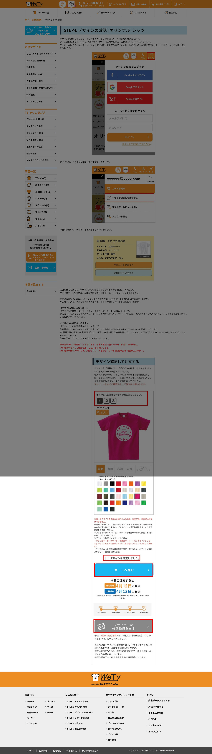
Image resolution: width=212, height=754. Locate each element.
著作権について (115, 728)
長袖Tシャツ (32, 712)
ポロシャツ (32, 706)
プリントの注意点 (116, 723)
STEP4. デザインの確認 (78, 717)
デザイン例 (113, 734)
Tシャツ (30, 701)
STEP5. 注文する (75, 723)
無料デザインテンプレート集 (120, 694)
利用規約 (57, 750)
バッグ (50, 712)
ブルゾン (51, 701)
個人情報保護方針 (90, 750)
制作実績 (112, 739)
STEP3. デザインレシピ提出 (80, 712)
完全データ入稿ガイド (159, 700)
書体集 (111, 712)
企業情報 (43, 750)
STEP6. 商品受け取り (77, 728)
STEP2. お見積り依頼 (77, 706)
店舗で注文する (155, 706)
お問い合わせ (154, 731)
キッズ (50, 706)
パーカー (31, 717)
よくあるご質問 (155, 712)
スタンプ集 (113, 701)
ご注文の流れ (71, 694)
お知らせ (152, 719)
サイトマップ (154, 725)
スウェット (32, 723)
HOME (31, 750)
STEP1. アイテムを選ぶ (78, 701)
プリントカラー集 (116, 706)
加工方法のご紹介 (116, 717)
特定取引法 (72, 750)
